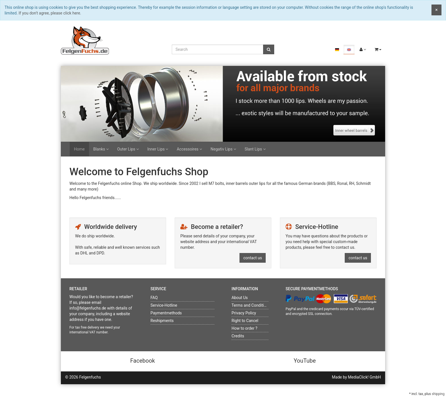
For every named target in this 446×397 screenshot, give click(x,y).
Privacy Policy (244, 313)
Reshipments (162, 320)
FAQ (154, 297)
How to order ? (244, 328)
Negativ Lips (223, 149)
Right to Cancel (245, 320)
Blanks (101, 149)
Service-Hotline (163, 305)
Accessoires (189, 149)
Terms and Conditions (251, 305)
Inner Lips (157, 149)
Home (79, 149)
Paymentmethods (166, 313)
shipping (438, 394)
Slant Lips (255, 149)
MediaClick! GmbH (364, 377)
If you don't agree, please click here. (50, 13)
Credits (238, 336)
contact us (252, 258)
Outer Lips (128, 149)
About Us (240, 297)
